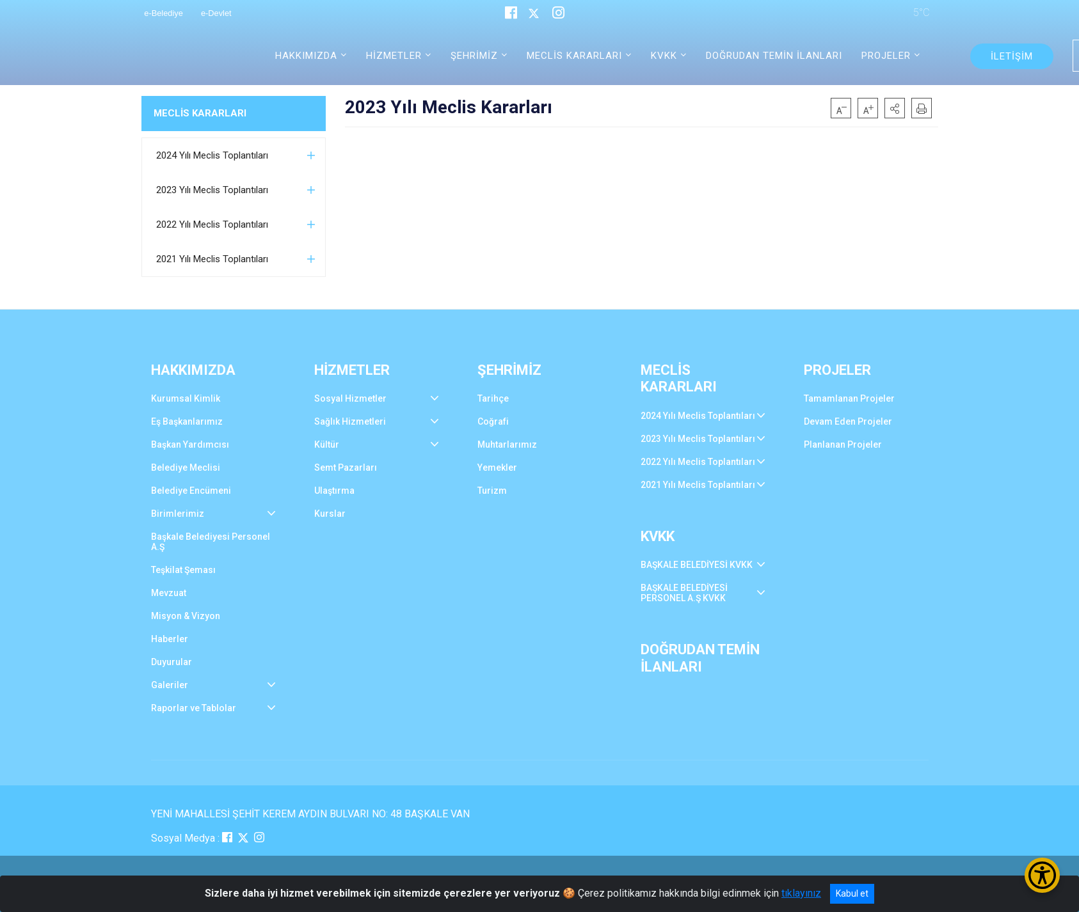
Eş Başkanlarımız (187, 421)
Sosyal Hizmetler (350, 398)
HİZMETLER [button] (394, 55)
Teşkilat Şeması (183, 570)
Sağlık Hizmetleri (350, 421)
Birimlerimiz (177, 513)
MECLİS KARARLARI (200, 113)
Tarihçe (493, 398)
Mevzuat (168, 593)
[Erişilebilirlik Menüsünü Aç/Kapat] (1042, 875)
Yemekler (497, 467)
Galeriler (169, 685)
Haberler (169, 639)
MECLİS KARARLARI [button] (574, 55)
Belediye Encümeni (191, 490)
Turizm (492, 490)
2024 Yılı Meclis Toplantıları (212, 155)
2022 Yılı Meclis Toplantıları (212, 224)
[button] (894, 108)
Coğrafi (493, 421)
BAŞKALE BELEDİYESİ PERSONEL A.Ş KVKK (684, 593)
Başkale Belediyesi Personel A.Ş (210, 541)
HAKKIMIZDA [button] (306, 55)
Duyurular (171, 662)
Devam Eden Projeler (848, 421)
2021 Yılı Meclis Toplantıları (212, 259)
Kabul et (852, 893)
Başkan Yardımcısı (190, 444)
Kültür (326, 444)
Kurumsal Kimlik (185, 398)
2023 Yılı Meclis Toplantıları (212, 190)
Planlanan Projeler (843, 444)
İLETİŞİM (1012, 56)
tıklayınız (801, 893)
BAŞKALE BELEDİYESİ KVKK (697, 565)
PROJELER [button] (886, 55)
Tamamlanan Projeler (849, 398)
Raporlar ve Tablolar (193, 708)
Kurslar (330, 513)
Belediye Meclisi (185, 467)
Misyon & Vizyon (185, 616)
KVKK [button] (664, 55)
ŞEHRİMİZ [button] (474, 55)
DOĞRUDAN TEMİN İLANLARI (774, 55)
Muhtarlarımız (507, 444)
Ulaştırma (334, 490)
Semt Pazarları (345, 467)
